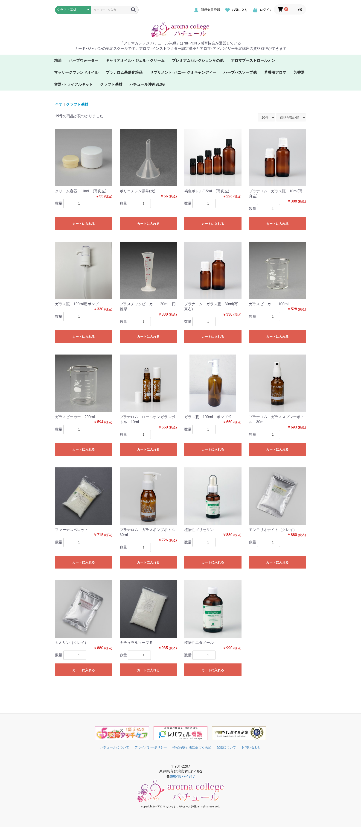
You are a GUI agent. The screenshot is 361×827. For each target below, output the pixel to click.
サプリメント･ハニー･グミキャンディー (183, 72)
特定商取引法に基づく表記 (191, 747)
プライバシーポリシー (151, 747)
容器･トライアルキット (73, 84)
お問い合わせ (251, 747)
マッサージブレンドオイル (76, 72)
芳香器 (299, 72)
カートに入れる (83, 224)
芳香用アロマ (275, 72)
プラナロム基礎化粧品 (124, 72)
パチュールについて (114, 747)
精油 (57, 60)
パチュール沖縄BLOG (147, 84)
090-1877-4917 (182, 776)
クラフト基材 (111, 84)
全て (58, 104)
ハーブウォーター (83, 60)
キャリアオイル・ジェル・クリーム (135, 60)
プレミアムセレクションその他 (198, 60)
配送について (226, 747)
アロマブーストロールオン (253, 60)
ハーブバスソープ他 (240, 72)
